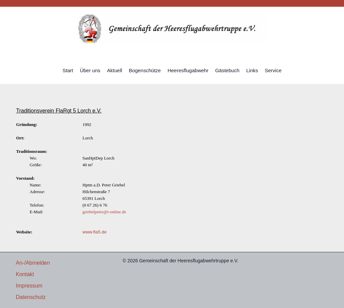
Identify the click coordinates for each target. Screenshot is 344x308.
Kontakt (25, 274)
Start (67, 70)
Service (273, 70)
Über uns (90, 70)
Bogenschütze (145, 70)
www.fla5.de (95, 231)
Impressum (29, 286)
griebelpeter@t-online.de (104, 211)
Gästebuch (227, 70)
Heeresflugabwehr (188, 70)
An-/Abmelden (33, 263)
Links (252, 70)
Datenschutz (31, 297)
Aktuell (114, 70)
